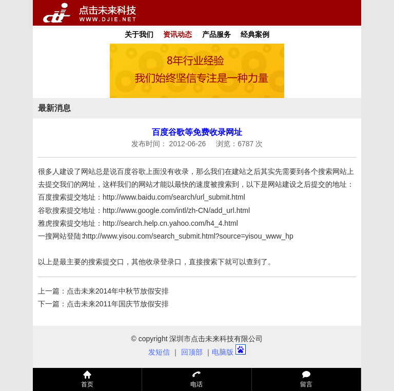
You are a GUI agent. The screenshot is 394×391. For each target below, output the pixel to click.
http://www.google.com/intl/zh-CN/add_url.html (176, 210)
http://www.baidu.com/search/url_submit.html (174, 197)
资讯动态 (177, 34)
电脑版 (222, 352)
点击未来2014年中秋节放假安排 (118, 291)
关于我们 (139, 34)
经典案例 (255, 34)
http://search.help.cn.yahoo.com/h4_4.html (170, 223)
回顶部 (192, 352)
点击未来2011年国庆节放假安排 (118, 304)
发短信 (159, 352)
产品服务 (216, 34)
